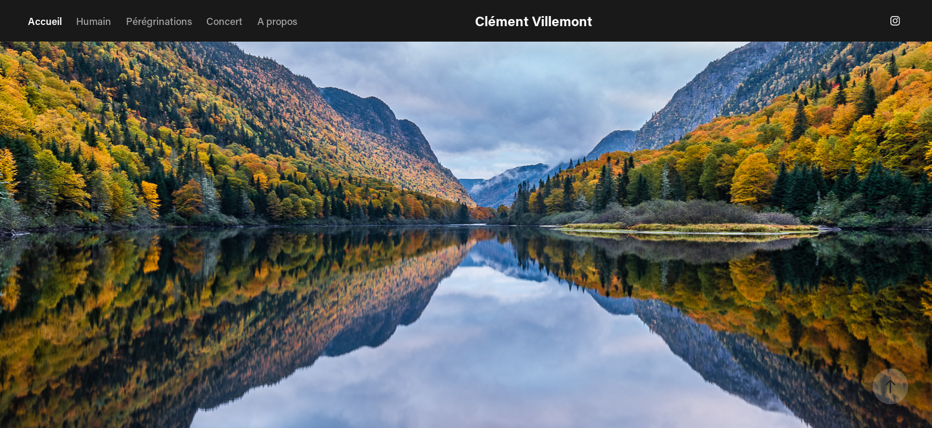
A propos (277, 20)
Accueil (45, 20)
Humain (93, 20)
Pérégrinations (159, 20)
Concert (224, 20)
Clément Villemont (533, 21)
